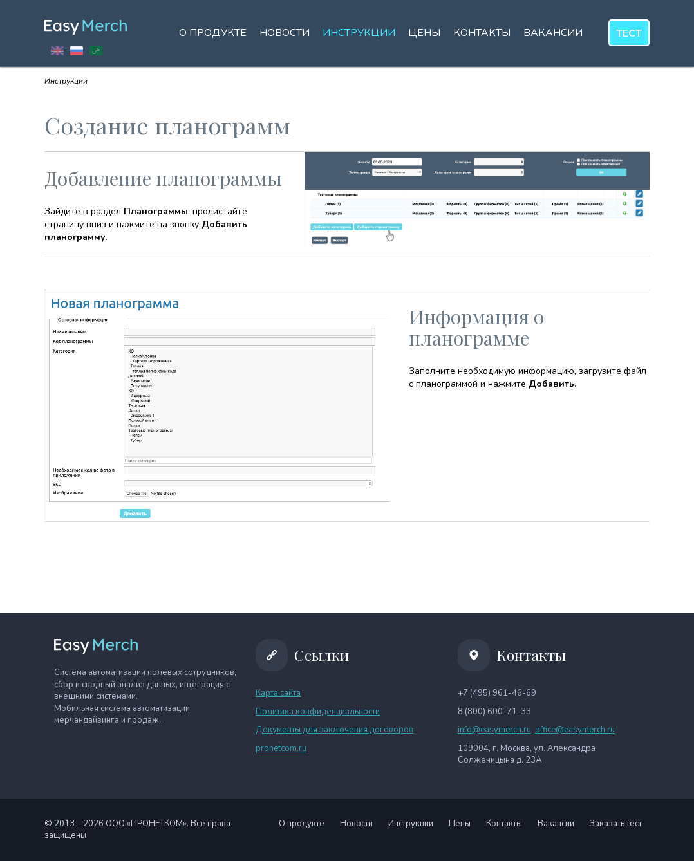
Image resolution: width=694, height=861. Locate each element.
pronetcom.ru (281, 748)
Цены (424, 33)
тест (629, 33)
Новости (284, 33)
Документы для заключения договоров (334, 730)
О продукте (213, 33)
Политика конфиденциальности (318, 712)
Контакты (482, 33)
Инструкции (359, 33)
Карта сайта (278, 693)
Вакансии (553, 33)
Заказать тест (616, 823)
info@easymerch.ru (494, 730)
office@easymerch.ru (575, 730)
